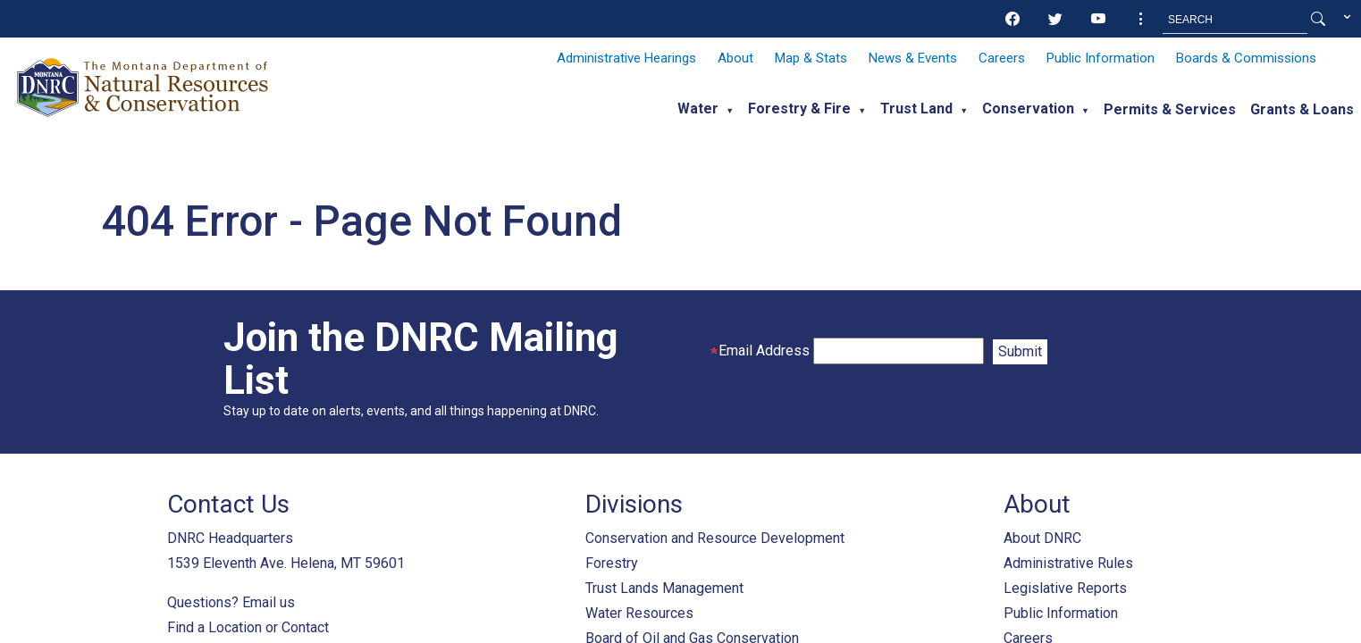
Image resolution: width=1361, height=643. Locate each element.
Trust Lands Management (664, 588)
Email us (268, 602)
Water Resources (639, 613)
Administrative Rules (1068, 563)
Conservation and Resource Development (714, 538)
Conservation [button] (1028, 108)
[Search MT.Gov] (1235, 19)
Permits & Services (1170, 109)
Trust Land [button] (916, 108)
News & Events (913, 58)
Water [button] (697, 108)
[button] (1141, 20)
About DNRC (1042, 538)
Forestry (611, 563)
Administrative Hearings (626, 58)
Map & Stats (811, 58)
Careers (1002, 58)
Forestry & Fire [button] (799, 108)
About (735, 58)
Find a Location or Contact (248, 627)
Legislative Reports (1065, 588)
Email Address (760, 350)
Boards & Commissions (1246, 58)
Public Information (1100, 58)
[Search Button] (1318, 20)
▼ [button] (730, 110)
